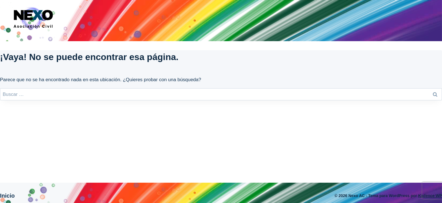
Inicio (7, 196)
